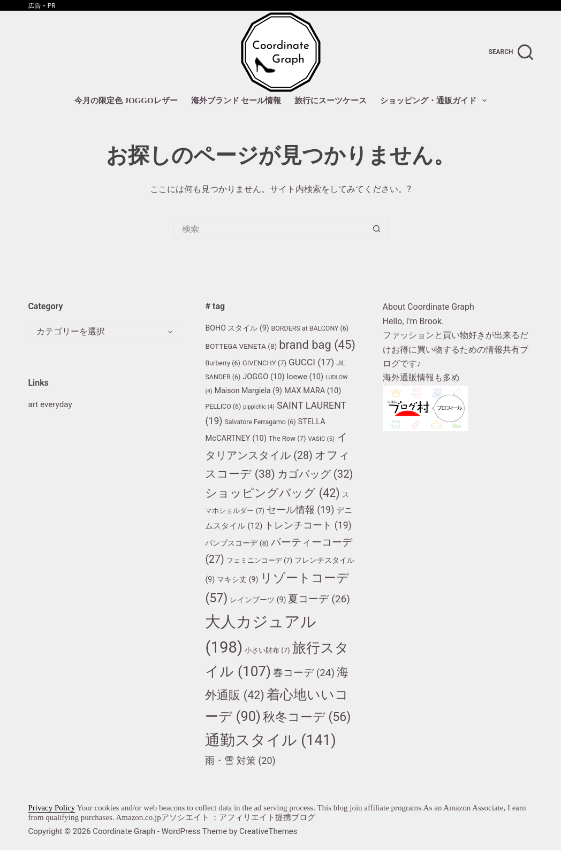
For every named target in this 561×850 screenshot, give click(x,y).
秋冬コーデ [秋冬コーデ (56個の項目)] (307, 717)
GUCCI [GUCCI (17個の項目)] (311, 362)
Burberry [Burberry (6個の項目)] (222, 363)
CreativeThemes (268, 831)
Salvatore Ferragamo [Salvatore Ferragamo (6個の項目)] (259, 422)
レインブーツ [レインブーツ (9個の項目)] (258, 599)
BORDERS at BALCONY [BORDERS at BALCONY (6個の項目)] (310, 328)
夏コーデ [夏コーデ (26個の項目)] (319, 599)
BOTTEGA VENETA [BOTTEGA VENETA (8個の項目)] (241, 346)
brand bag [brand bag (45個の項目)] (317, 344)
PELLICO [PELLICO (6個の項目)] (223, 406)
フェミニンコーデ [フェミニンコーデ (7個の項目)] (259, 560)
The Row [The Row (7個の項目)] (287, 438)
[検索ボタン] (377, 228)
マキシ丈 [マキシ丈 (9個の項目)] (237, 579)
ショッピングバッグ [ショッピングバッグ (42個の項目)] (272, 493)
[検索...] (269, 228)
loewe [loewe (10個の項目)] (304, 376)
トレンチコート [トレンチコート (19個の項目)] (307, 525)
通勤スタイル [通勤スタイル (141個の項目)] (270, 740)
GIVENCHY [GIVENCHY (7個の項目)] (264, 363)
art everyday (51, 404)
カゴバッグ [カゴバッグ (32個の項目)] (315, 474)
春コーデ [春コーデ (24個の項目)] (304, 673)
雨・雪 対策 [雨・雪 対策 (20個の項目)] (240, 760)
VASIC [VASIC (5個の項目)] (321, 438)
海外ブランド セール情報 (236, 100)
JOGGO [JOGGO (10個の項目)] (263, 376)
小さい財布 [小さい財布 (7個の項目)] (267, 650)
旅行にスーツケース (330, 100)
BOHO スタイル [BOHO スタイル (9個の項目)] (237, 328)
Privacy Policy (51, 807)
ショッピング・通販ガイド (435, 100)
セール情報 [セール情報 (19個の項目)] (300, 509)
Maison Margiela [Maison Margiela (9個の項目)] (248, 390)
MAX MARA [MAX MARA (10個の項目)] (312, 390)
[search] (511, 52)
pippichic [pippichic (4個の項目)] (259, 406)
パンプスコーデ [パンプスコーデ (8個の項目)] (236, 543)
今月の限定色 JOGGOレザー (126, 100)
